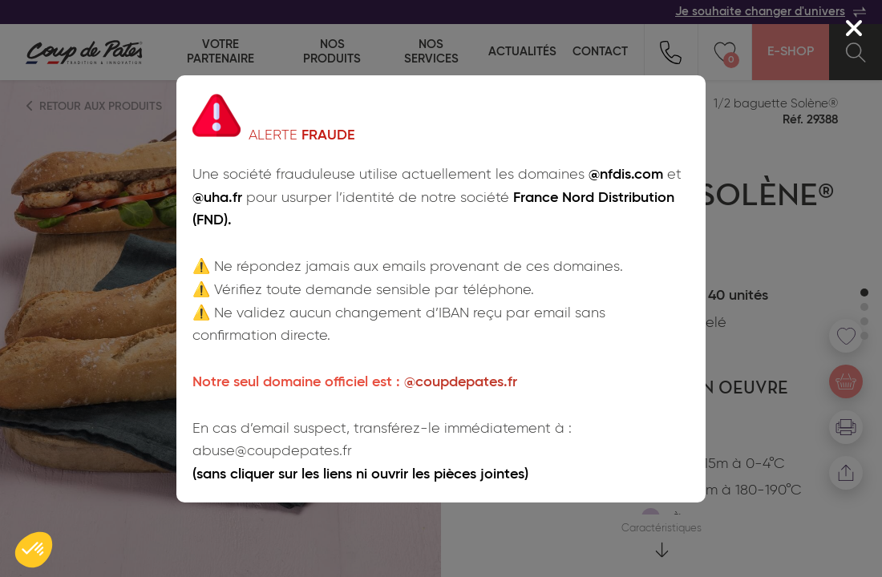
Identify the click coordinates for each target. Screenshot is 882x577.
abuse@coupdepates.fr (272, 451)
